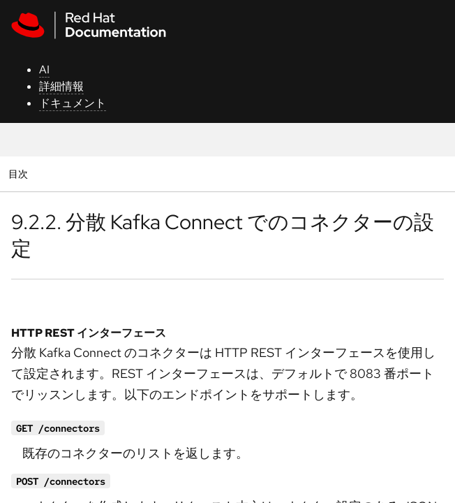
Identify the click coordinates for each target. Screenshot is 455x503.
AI (44, 69)
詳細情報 (61, 86)
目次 (20, 173)
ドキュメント (72, 103)
